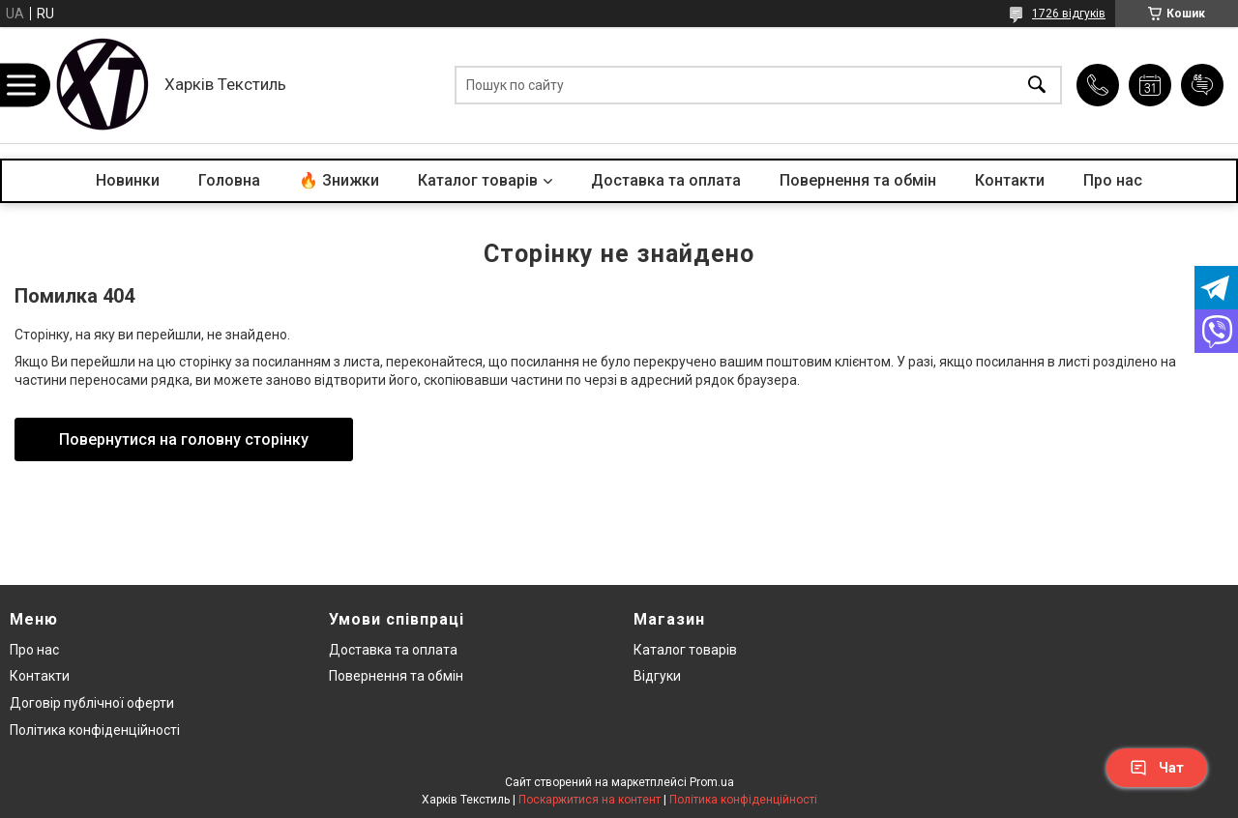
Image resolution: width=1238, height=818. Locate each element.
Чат (1157, 767)
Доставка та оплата (666, 180)
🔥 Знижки (339, 180)
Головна (229, 180)
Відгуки (657, 676)
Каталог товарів (478, 180)
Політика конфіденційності (95, 730)
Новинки (128, 180)
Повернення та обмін (858, 180)
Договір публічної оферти (92, 703)
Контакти (1010, 180)
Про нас (1112, 180)
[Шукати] (1037, 85)
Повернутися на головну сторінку (184, 439)
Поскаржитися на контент (589, 799)
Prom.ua (712, 782)
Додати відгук (1202, 85)
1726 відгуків (1068, 13)
